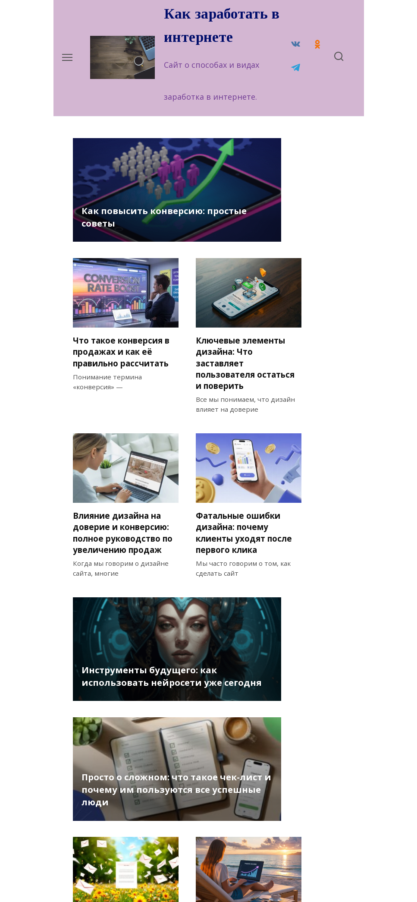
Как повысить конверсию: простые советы (109, 269)
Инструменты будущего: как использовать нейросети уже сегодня (115, 574)
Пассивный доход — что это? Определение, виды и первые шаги (207, 732)
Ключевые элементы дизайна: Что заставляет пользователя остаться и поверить (294, 237)
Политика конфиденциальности (126, 875)
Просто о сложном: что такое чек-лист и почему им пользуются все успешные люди (211, 555)
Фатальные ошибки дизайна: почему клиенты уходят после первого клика (206, 421)
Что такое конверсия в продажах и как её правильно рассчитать (202, 226)
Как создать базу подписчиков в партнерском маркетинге (109, 726)
